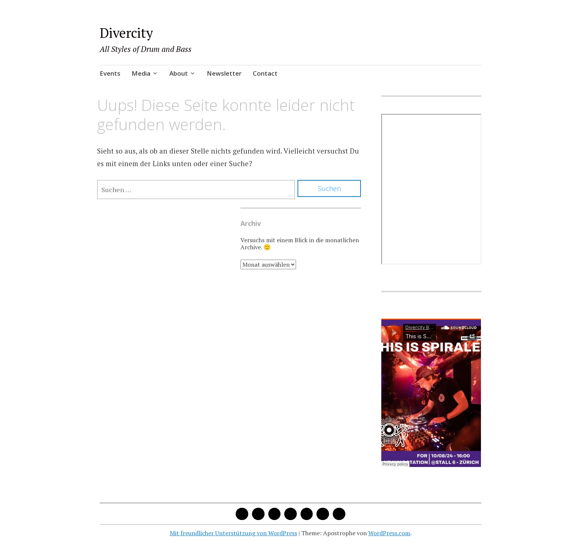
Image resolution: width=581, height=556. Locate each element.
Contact (265, 73)
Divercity (126, 33)
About (178, 73)
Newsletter (224, 73)
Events (110, 73)
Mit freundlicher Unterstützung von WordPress (233, 533)
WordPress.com (389, 533)
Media (141, 73)
